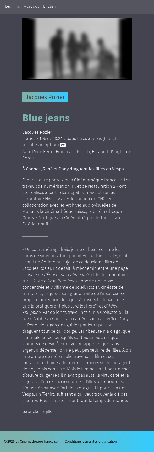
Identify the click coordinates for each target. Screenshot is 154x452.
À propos (31, 6)
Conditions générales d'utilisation (91, 441)
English (49, 6)
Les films (12, 6)
